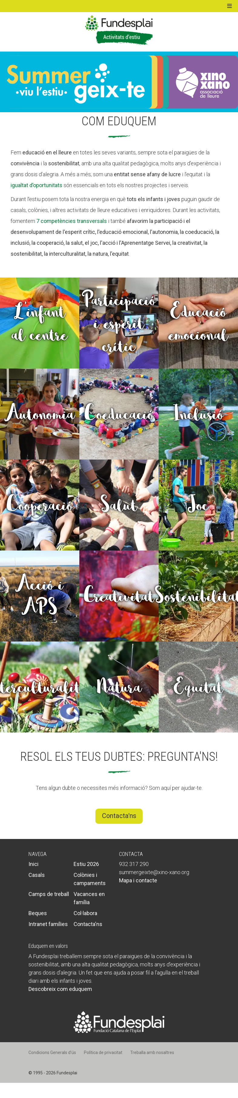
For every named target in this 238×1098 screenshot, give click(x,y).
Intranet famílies (48, 924)
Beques (37, 913)
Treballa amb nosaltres (152, 1052)
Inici (33, 864)
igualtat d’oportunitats (36, 185)
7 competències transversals (71, 221)
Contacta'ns (119, 816)
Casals (36, 875)
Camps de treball (48, 894)
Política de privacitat (103, 1052)
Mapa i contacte (138, 880)
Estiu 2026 (86, 864)
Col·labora (85, 913)
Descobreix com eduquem (60, 989)
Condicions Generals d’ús (52, 1052)
